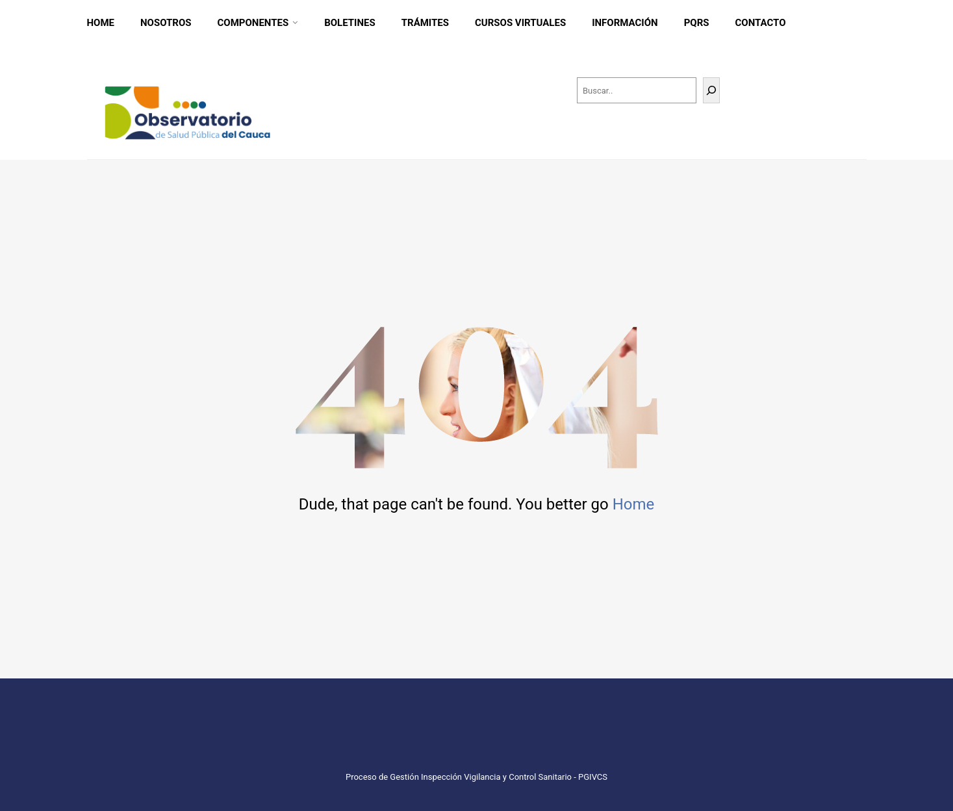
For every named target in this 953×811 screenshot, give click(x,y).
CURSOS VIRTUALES (520, 23)
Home (101, 23)
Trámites (425, 23)
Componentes (253, 23)
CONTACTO (760, 23)
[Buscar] (711, 90)
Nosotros (166, 23)
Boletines (349, 23)
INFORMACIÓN (625, 23)
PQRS (696, 23)
